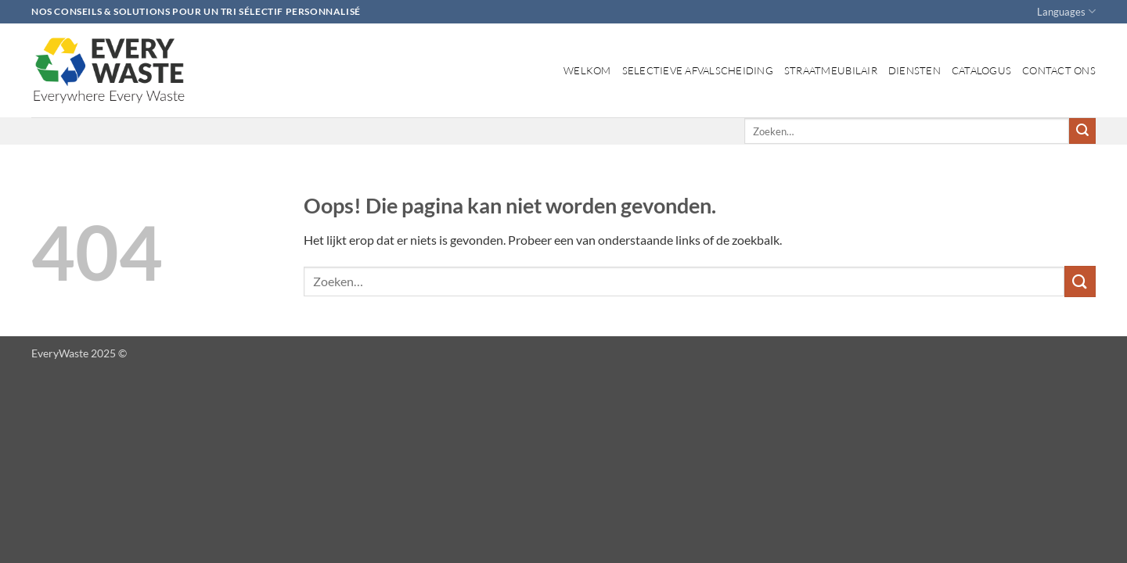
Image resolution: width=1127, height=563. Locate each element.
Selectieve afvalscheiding (697, 70)
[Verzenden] (1082, 131)
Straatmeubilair (830, 70)
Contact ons (1059, 70)
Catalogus (981, 70)
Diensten (914, 70)
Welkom (587, 70)
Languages (1066, 11)
